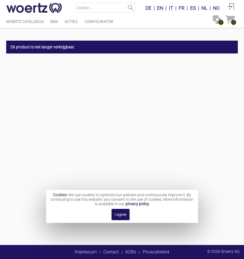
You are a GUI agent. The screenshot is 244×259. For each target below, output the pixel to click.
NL (204, 8)
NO (216, 8)
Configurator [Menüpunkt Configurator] (99, 21)
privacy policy (137, 204)
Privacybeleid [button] (156, 252)
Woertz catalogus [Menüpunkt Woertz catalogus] (25, 21)
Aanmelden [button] (231, 6)
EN (160, 8)
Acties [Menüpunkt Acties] (71, 21)
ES (193, 8)
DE (148, 8)
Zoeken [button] (131, 8)
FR (181, 8)
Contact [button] (111, 252)
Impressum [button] (86, 252)
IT (171, 8)
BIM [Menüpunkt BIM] (54, 21)
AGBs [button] (130, 252)
